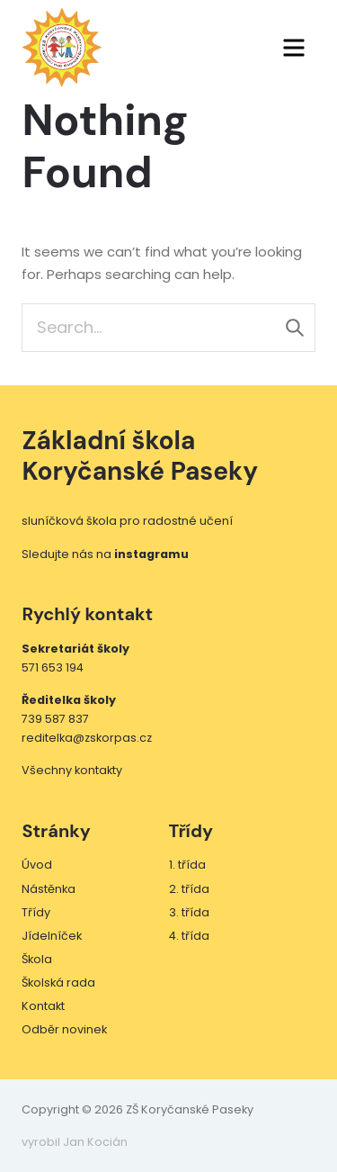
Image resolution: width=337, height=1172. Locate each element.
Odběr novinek (64, 1029)
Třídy (36, 912)
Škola (37, 959)
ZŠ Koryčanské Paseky (62, 47)
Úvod (37, 864)
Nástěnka (48, 889)
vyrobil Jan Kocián (75, 1141)
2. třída (189, 889)
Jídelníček (52, 935)
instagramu (151, 554)
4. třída (189, 935)
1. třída (187, 864)
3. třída (189, 912)
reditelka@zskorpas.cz (87, 737)
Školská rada (58, 982)
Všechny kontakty (72, 770)
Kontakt (43, 1006)
